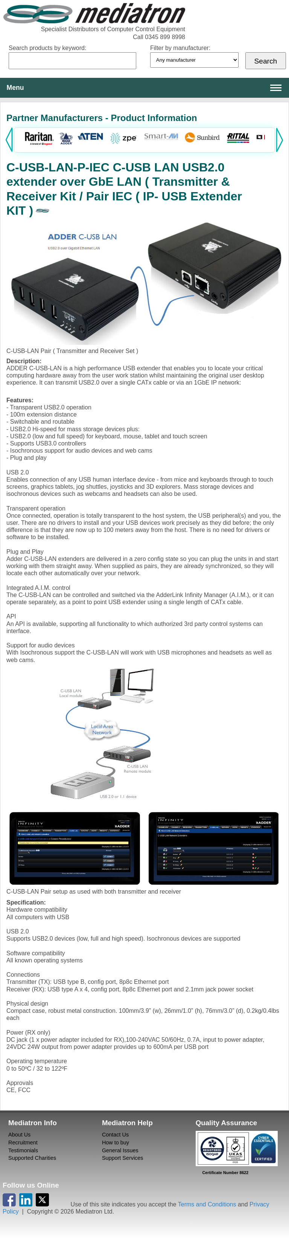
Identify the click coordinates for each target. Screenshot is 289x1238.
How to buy (115, 1143)
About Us (19, 1135)
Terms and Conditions (207, 1204)
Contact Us (115, 1135)
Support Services (122, 1158)
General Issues (120, 1150)
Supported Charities (32, 1158)
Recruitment (23, 1143)
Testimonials (23, 1150)
